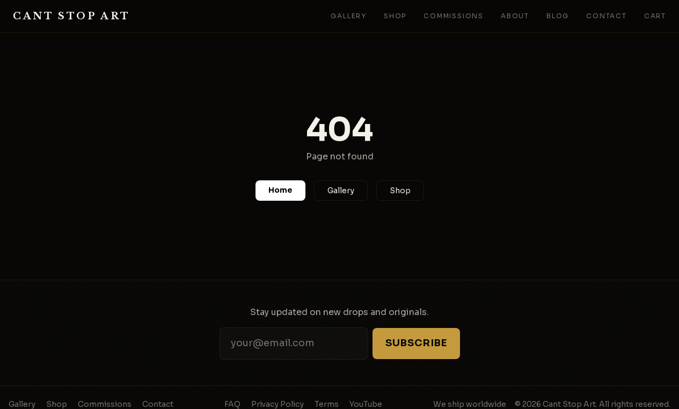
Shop (395, 16)
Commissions (454, 16)
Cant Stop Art (71, 16)
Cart (655, 16)
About (515, 16)
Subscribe (416, 343)
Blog (557, 16)
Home (280, 190)
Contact (606, 16)
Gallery (349, 16)
